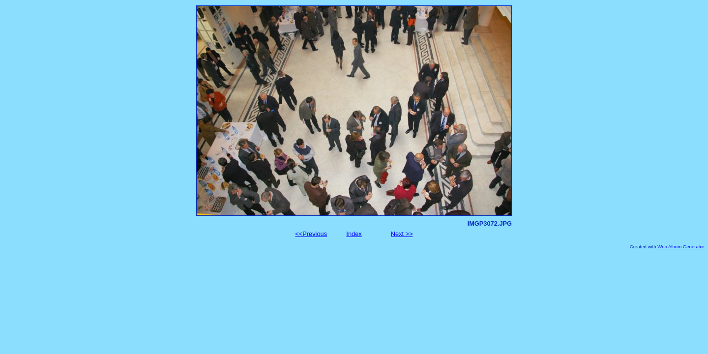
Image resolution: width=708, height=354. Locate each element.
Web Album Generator (680, 246)
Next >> (402, 233)
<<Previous (311, 233)
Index (353, 233)
